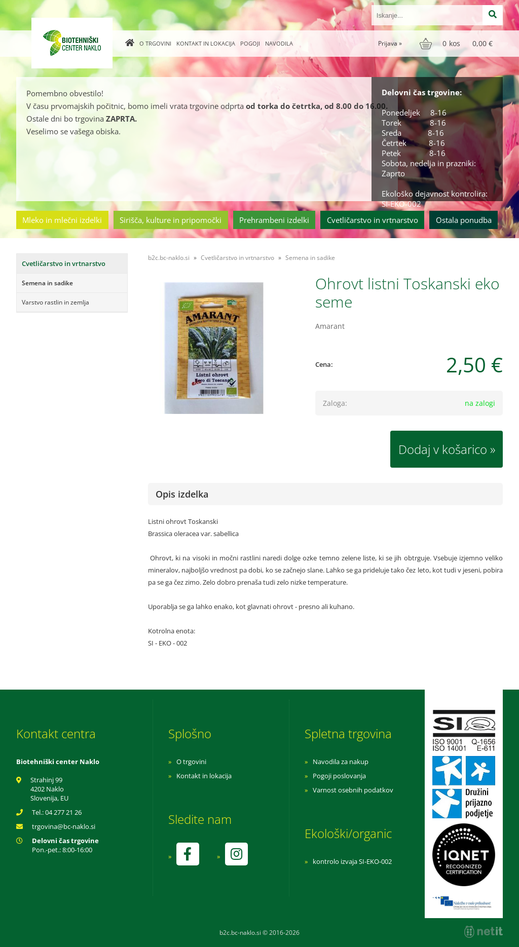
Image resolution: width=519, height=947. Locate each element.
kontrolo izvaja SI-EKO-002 (352, 861)
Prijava (390, 43)
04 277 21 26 (63, 812)
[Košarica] (457, 43)
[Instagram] (236, 854)
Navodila (279, 43)
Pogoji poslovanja (339, 775)
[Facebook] (187, 854)
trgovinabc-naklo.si (63, 826)
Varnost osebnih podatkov (353, 789)
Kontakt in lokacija (205, 43)
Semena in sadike (47, 283)
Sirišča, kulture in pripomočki (170, 220)
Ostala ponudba (464, 220)
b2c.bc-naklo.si (169, 257)
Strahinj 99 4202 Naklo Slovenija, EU (49, 789)
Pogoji (250, 43)
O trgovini (155, 43)
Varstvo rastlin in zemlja (55, 302)
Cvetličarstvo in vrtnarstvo (372, 220)
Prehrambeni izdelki (274, 220)
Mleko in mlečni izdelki (62, 220)
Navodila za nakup (340, 761)
